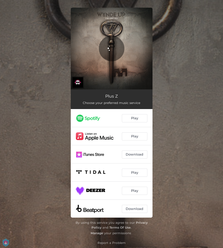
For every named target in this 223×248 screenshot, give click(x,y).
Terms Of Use (120, 227)
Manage (97, 233)
